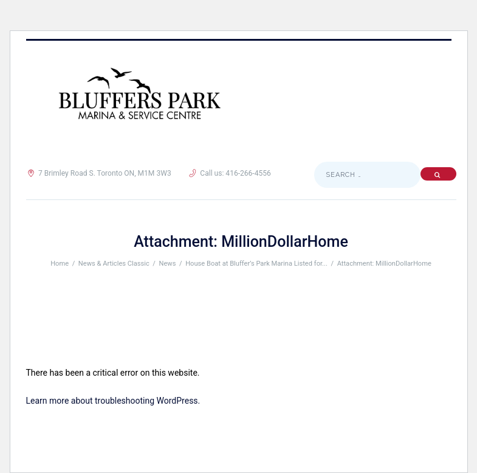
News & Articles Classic (113, 264)
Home (59, 264)
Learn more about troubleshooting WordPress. (113, 401)
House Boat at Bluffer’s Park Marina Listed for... (256, 264)
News (167, 264)
